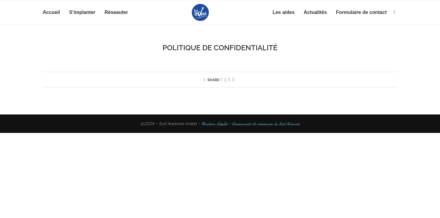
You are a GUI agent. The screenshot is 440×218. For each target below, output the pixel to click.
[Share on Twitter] (225, 79)
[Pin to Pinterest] (229, 79)
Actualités (315, 12)
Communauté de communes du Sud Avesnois (265, 123)
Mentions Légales (214, 123)
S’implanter (82, 12)
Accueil (51, 12)
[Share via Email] (233, 79)
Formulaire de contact (361, 12)
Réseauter (116, 12)
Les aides (283, 12)
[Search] (394, 12)
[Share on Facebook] (221, 79)
